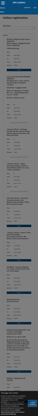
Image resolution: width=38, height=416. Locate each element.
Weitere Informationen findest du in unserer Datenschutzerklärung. (13, 412)
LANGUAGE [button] (27, 7)
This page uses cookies (9, 393)
